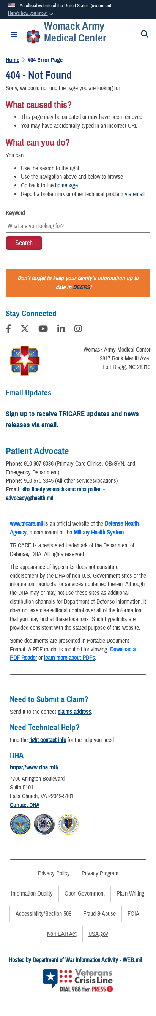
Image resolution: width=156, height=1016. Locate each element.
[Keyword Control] (78, 226)
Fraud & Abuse (99, 914)
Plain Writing (130, 893)
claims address (74, 712)
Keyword (15, 213)
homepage (66, 185)
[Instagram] (78, 330)
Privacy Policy (54, 873)
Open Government (85, 893)
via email (135, 194)
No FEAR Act (62, 934)
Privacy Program (100, 873)
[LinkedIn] (61, 330)
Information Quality (32, 893)
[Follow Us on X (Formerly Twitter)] (24, 330)
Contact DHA (24, 805)
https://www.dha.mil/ (34, 767)
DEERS (81, 287)
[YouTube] (43, 330)
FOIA (133, 914)
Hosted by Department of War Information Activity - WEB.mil (75, 960)
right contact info (47, 740)
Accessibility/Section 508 (43, 914)
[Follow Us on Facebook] (8, 330)
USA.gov (98, 934)
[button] (31, 13)
